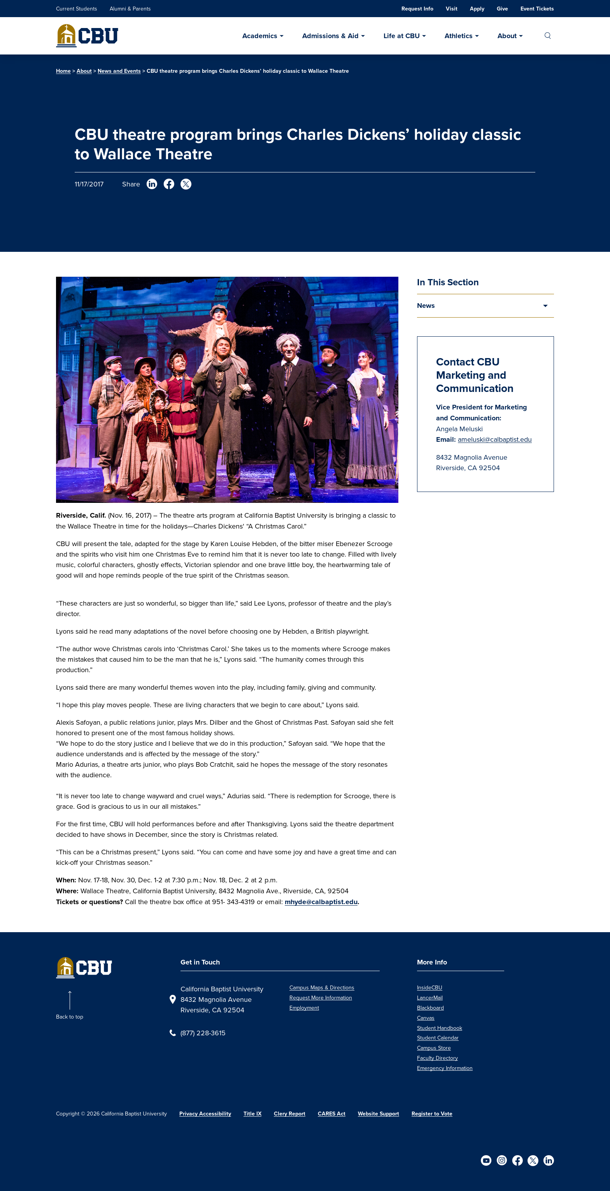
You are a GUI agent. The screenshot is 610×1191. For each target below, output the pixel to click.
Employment (304, 1008)
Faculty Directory (437, 1058)
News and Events (119, 71)
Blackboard (430, 1008)
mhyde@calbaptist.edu (321, 902)
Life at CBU (402, 36)
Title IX (252, 1114)
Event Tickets (537, 9)
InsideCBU (429, 987)
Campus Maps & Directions (321, 987)
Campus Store (434, 1048)
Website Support (378, 1114)
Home (63, 71)
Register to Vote (432, 1114)
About (507, 36)
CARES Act (331, 1114)
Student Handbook (439, 1028)
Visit (451, 9)
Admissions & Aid (330, 36)
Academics (259, 36)
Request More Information (320, 997)
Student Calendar (438, 1038)
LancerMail (430, 997)
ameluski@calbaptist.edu (495, 439)
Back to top (69, 1017)
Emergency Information (445, 1068)
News (426, 305)
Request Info (417, 9)
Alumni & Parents (130, 8)
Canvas (426, 1018)
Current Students (76, 8)
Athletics (459, 36)
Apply (477, 9)
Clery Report (289, 1114)
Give (502, 9)
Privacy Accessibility (205, 1114)
